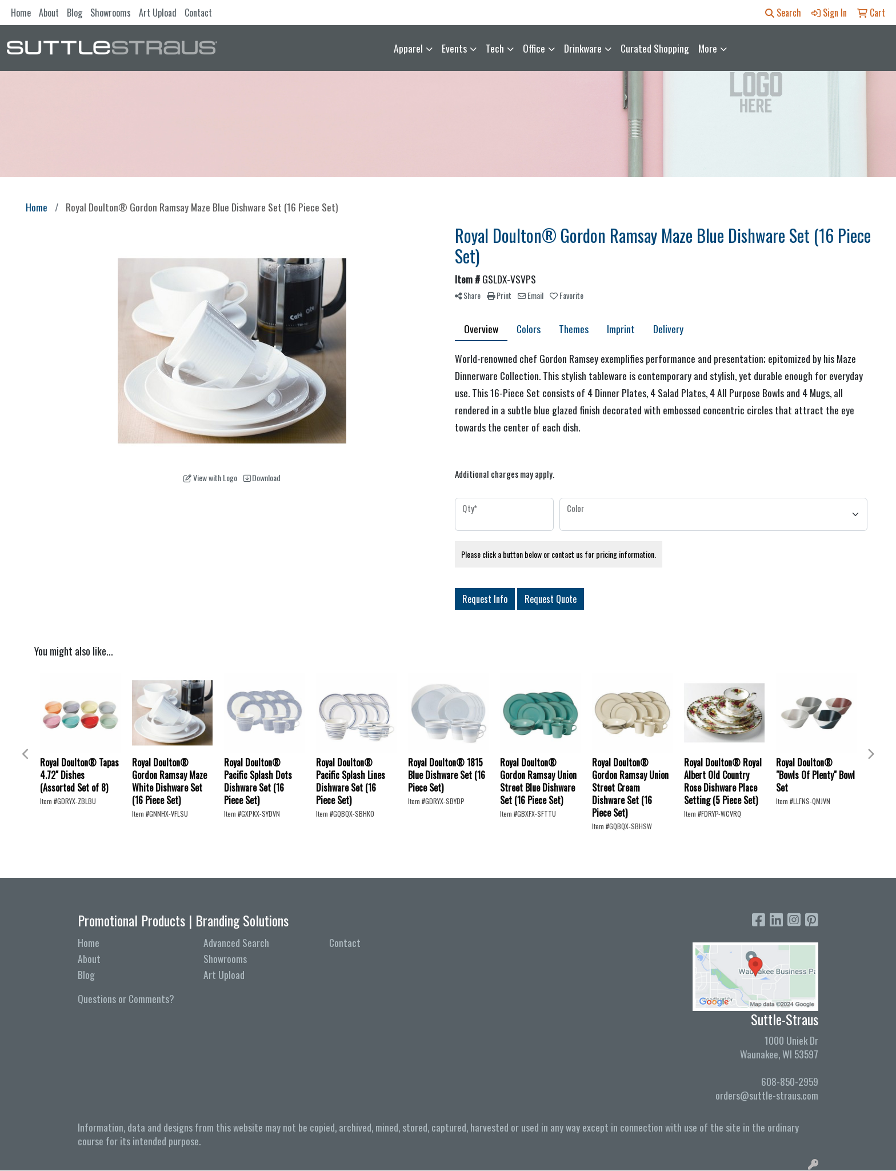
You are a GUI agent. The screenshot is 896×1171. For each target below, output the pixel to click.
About (49, 12)
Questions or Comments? (126, 998)
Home (21, 12)
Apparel (408, 48)
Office (534, 48)
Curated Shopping (655, 48)
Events (454, 48)
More (707, 48)
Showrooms (110, 12)
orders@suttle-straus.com (766, 1095)
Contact (198, 12)
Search (783, 12)
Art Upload (158, 12)
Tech (495, 48)
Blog (74, 12)
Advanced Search (236, 942)
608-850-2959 (789, 1081)
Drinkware (583, 48)
